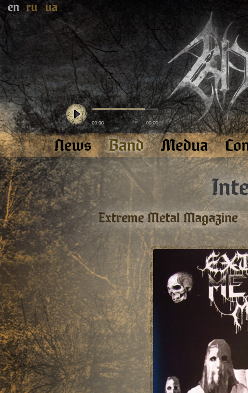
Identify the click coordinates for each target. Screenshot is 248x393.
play (76, 115)
